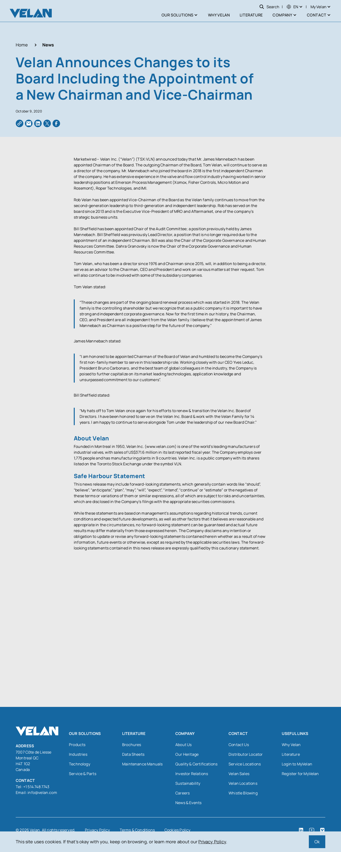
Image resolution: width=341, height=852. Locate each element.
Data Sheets (133, 754)
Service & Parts (82, 773)
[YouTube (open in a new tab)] (312, 830)
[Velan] (31, 13)
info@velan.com (42, 792)
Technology (79, 763)
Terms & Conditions (137, 829)
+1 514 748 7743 (36, 786)
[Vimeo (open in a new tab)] (322, 830)
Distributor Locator (246, 754)
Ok (317, 842)
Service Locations (245, 763)
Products (77, 744)
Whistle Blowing (243, 792)
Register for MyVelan (300, 773)
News (48, 44)
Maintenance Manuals (142, 763)
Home (22, 44)
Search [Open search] (269, 6)
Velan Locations (243, 783)
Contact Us (239, 744)
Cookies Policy (177, 829)
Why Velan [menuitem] (219, 15)
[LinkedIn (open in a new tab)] (301, 830)
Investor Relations (191, 773)
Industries (78, 754)
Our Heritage (187, 754)
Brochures (131, 744)
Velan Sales (239, 773)
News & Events (188, 802)
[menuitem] (292, 7)
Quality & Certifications (196, 763)
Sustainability (187, 783)
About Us (183, 744)
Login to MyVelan (297, 763)
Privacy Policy (212, 842)
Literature (291, 754)
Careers (182, 792)
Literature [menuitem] (251, 15)
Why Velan (291, 744)
